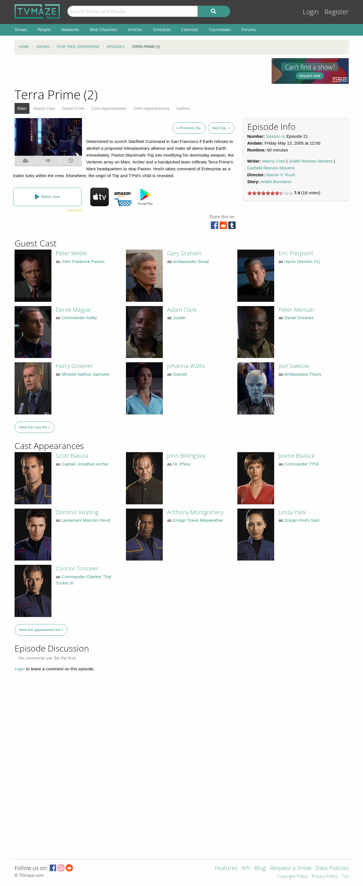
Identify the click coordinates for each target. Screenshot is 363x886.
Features (226, 868)
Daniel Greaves (299, 317)
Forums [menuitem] (249, 29)
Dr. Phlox (181, 464)
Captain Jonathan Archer (85, 464)
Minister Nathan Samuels (86, 374)
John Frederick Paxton (83, 261)
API (246, 868)
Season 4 (275, 136)
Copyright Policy (292, 876)
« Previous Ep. (189, 128)
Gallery (183, 108)
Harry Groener (74, 366)
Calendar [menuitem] (189, 29)
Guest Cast (44, 108)
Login (311, 11)
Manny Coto (273, 161)
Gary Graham (184, 253)
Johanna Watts (186, 366)
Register (336, 11)
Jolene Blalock (296, 456)
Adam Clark (182, 309)
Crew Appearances (151, 108)
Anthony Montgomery (195, 512)
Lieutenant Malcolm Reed (86, 520)
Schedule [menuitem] (162, 29)
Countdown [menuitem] (220, 29)
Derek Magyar (73, 309)
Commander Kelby (79, 317)
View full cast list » (34, 427)
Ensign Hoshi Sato (302, 520)
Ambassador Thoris (302, 374)
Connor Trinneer (77, 568)
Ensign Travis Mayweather (198, 520)
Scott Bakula (72, 456)
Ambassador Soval (191, 261)
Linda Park (292, 512)
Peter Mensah (296, 309)
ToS (345, 876)
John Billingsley (186, 456)
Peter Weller (72, 253)
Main (22, 108)
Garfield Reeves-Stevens (271, 167)
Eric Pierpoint (296, 253)
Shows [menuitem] (21, 29)
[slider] (270, 193)
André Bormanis (275, 181)
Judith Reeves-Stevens (311, 161)
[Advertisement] (139, 71)
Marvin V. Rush (280, 174)
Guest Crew (73, 108)
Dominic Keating (77, 512)
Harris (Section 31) (302, 261)
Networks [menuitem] (70, 29)
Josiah (179, 317)
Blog (260, 868)
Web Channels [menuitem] (103, 29)
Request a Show (290, 868)
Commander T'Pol (301, 464)
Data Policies (332, 868)
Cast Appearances (109, 108)
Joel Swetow (293, 366)
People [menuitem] (44, 29)
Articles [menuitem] (135, 29)
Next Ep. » (221, 128)
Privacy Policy (324, 876)
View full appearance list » (41, 630)
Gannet (180, 374)
